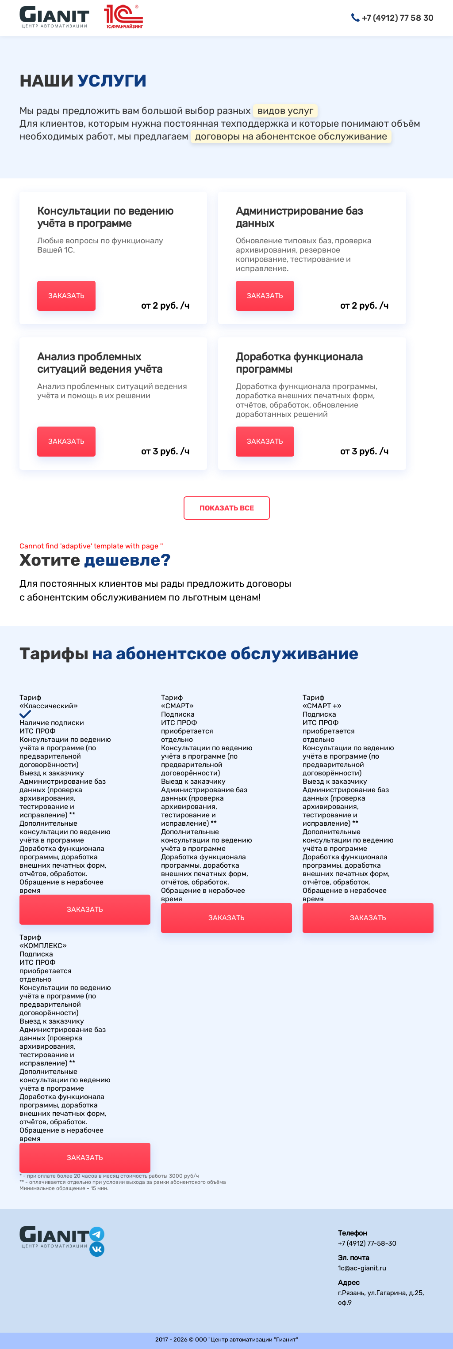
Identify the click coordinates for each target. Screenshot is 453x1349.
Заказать (66, 295)
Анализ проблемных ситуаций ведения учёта (99, 363)
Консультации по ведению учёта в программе (105, 217)
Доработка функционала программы (299, 363)
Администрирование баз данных (299, 217)
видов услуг (285, 111)
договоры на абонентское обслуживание (291, 136)
